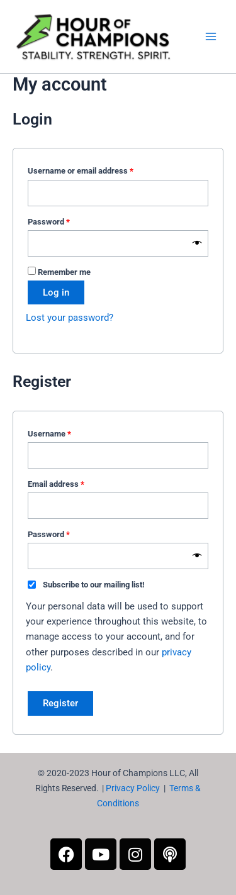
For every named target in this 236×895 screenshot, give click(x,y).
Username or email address (96, 169)
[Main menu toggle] (210, 36)
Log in (56, 292)
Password (64, 220)
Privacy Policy (133, 788)
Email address (72, 482)
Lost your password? (69, 317)
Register (60, 703)
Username (65, 432)
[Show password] (197, 243)
